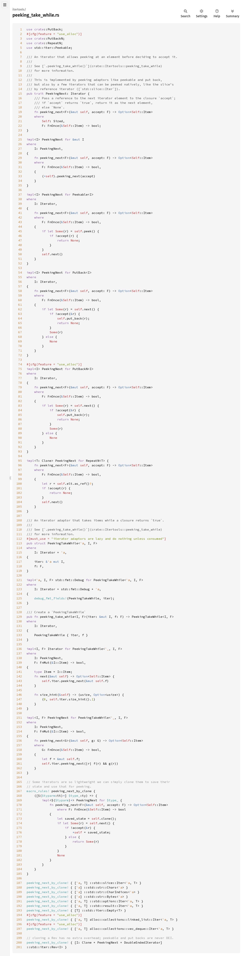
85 (20, 415)
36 (20, 190)
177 (19, 837)
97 (20, 470)
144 (19, 685)
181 (19, 855)
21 (20, 121)
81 (20, 396)
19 (20, 112)
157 (19, 745)
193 (19, 910)
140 (19, 667)
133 (19, 635)
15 (20, 93)
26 (20, 144)
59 (20, 295)
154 (19, 731)
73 (20, 360)
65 (20, 323)
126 (19, 603)
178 (19, 841)
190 (19, 896)
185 (19, 874)
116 (19, 557)
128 (19, 612)
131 (19, 626)
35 (20, 185)
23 (20, 130)
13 (20, 84)
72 (20, 355)
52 (20, 263)
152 (19, 722)
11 (20, 75)
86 (20, 419)
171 (19, 809)
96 (20, 465)
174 (19, 823)
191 (19, 901)
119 (19, 571)
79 (20, 387)
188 (19, 887)
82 (20, 401)
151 (19, 717)
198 (19, 933)
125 (19, 598)
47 (20, 240)
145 (19, 690)
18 (20, 107)
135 (19, 644)
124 (19, 594)
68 (20, 337)
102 (19, 493)
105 (19, 506)
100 (19, 483)
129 (19, 617)
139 (19, 662)
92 (20, 447)
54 (20, 272)
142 (19, 676)
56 (20, 282)
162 (19, 768)
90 (20, 438)
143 (19, 681)
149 (19, 708)
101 (19, 488)
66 (20, 327)
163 (19, 773)
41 (20, 213)
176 (19, 832)
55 (20, 277)
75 (20, 369)
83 (20, 405)
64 (20, 318)
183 (19, 864)
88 (20, 428)
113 (19, 543)
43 (20, 222)
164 (19, 777)
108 (19, 520)
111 (19, 534)
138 (19, 658)
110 (19, 529)
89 (20, 433)
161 (19, 763)
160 (19, 759)
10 (20, 70)
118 (19, 566)
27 (20, 148)
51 (20, 259)
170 (19, 805)
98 (20, 474)
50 (20, 254)
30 (20, 162)
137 (19, 653)
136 (19, 649)
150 (19, 713)
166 (19, 786)
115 (19, 552)
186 (19, 878)
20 (20, 116)
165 (19, 782)
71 (20, 350)
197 (19, 929)
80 (20, 392)
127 (19, 607)
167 (19, 791)
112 (19, 539)
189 (19, 892)
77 (20, 378)
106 (19, 511)
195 (19, 919)
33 (20, 176)
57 (20, 286)
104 (19, 502)
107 (19, 516)
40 (20, 208)
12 (20, 80)
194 (19, 915)
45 (20, 231)
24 (20, 135)
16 (20, 98)
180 (19, 851)
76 (20, 373)
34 (20, 181)
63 (20, 314)
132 (19, 630)
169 (19, 800)
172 (19, 814)
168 (19, 795)
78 (20, 383)
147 (19, 699)
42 (20, 217)
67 (20, 332)
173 (19, 818)
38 (20, 199)
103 (19, 497)
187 (19, 883)
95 (20, 461)
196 (19, 924)
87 (20, 424)
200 (19, 942)
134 (19, 639)
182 (19, 860)
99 (20, 479)
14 (20, 89)
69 (20, 341)
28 (20, 153)
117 (19, 561)
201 (19, 947)
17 (20, 103)
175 (19, 828)
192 (19, 906)
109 (19, 525)
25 (20, 139)
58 (20, 291)
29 (20, 158)
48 (20, 245)
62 (20, 309)
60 (20, 300)
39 (20, 204)
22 (20, 126)
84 (20, 410)
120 (19, 575)
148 (19, 704)
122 (19, 584)
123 (19, 589)
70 (20, 346)
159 (19, 754)
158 (19, 750)
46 (20, 236)
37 (20, 194)
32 (20, 171)
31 (20, 167)
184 (19, 869)
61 (20, 304)
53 (20, 268)
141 (19, 672)
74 (20, 364)
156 (19, 740)
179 (19, 846)
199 (19, 938)
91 (20, 442)
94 (20, 456)
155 (19, 736)
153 (19, 727)
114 (19, 548)
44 (20, 226)
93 (20, 451)
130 (19, 621)
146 (19, 695)
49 (20, 249)
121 (19, 580)
